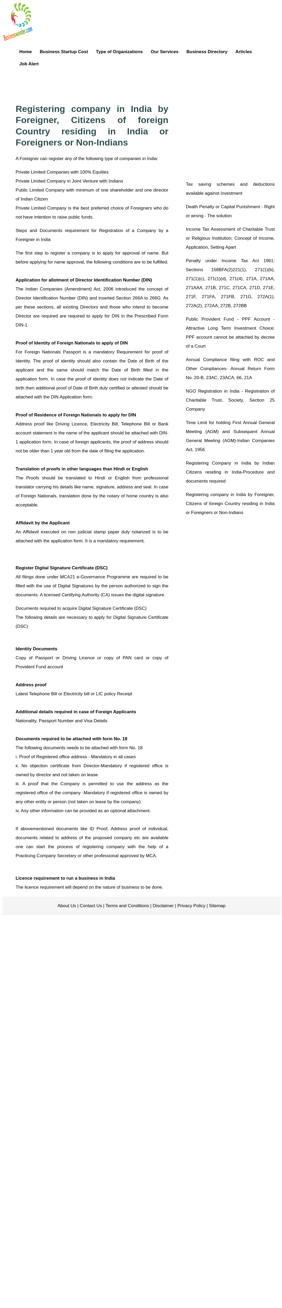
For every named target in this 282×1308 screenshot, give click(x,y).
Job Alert (29, 63)
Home (25, 51)
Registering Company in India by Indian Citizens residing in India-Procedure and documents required (230, 472)
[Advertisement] (154, 85)
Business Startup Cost (64, 51)
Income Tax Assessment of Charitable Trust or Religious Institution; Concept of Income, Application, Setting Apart (230, 238)
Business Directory (207, 51)
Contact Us (90, 905)
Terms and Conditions (126, 905)
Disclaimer (163, 905)
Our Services (165, 51)
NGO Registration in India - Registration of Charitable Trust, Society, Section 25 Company (230, 400)
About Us (67, 905)
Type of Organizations (119, 51)
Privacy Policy (191, 905)
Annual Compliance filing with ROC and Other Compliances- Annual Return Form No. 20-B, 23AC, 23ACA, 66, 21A (230, 368)
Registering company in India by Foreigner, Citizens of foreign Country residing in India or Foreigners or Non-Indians (230, 503)
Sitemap (216, 905)
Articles (243, 51)
